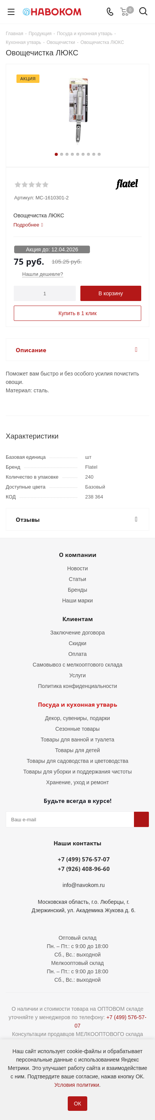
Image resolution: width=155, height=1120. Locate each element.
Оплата (77, 654)
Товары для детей (77, 750)
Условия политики (76, 1085)
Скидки (77, 643)
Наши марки (77, 600)
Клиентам (77, 619)
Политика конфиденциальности (77, 686)
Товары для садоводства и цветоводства (78, 761)
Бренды (77, 590)
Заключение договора (77, 633)
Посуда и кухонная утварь (77, 704)
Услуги (77, 675)
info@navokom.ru (84, 885)
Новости (77, 568)
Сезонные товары (77, 729)
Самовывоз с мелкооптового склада (77, 665)
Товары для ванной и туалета (77, 739)
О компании (77, 554)
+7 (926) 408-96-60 (84, 868)
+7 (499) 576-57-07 (84, 859)
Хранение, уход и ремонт (77, 782)
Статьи (77, 579)
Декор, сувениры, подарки (77, 718)
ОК (77, 1104)
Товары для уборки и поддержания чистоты (77, 772)
